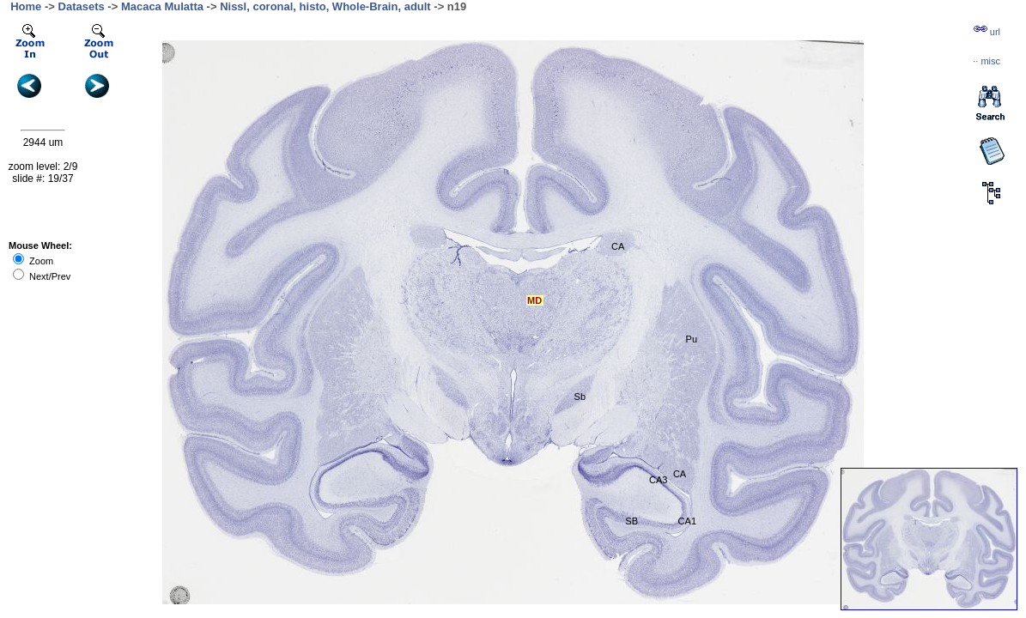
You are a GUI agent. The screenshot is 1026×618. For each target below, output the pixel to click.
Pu (691, 339)
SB (631, 521)
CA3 (658, 480)
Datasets (81, 6)
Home (25, 6)
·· (986, 61)
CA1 (687, 521)
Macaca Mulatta (162, 6)
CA (617, 246)
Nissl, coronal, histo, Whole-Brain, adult (325, 6)
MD (534, 300)
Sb (580, 396)
